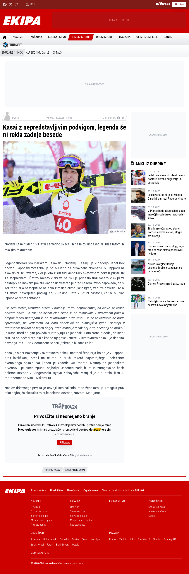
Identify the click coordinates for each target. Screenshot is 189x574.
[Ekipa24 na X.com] (11, 4)
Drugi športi (104, 37)
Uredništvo (56, 490)
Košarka (36, 37)
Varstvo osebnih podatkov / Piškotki (123, 490)
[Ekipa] (26, 20)
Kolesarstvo (57, 37)
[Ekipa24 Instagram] (16, 4)
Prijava (179, 4)
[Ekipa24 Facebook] (5, 4)
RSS (30, 4)
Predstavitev (38, 490)
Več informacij (65, 434)
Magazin (124, 37)
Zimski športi (81, 37)
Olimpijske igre (147, 37)
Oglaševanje (90, 490)
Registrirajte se (81, 455)
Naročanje (73, 490)
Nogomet (19, 37)
